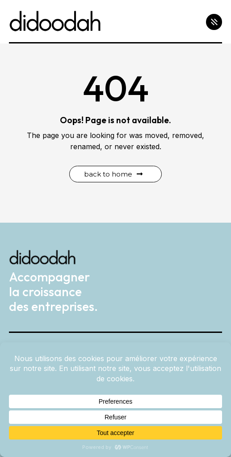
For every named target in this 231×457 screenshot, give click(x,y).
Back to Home (113, 174)
